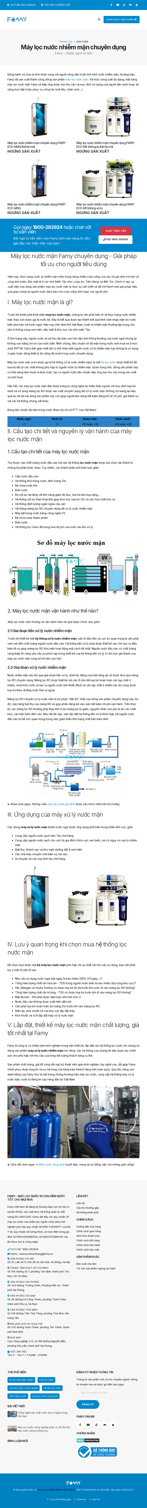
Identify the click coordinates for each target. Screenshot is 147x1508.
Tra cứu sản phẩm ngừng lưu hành (95, 1268)
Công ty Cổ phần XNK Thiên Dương (56, 1489)
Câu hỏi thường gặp (87, 1207)
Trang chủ (65, 41)
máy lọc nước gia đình (61, 804)
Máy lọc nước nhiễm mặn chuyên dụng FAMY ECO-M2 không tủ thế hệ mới (105, 145)
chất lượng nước (17, 1396)
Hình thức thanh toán (88, 1235)
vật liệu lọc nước (52, 1388)
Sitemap (81, 1499)
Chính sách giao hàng (88, 1231)
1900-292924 (30, 1249)
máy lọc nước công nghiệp (23, 1388)
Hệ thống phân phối (87, 1212)
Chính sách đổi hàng (88, 1240)
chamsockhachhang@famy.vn (36, 1253)
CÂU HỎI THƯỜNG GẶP (55, 4)
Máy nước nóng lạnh (52, 1164)
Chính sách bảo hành (88, 1245)
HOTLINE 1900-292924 (21, 4)
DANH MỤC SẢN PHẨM (121, 19)
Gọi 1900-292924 (115, 239)
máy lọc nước (46, 1379)
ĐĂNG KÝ (88, 1404)
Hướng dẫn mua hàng (88, 1226)
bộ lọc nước (108, 362)
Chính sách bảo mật (87, 1249)
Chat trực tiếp (115, 230)
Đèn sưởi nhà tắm (86, 1263)
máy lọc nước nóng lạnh (45, 1396)
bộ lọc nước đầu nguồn (21, 1379)
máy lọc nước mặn (76, 79)
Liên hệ (80, 1203)
